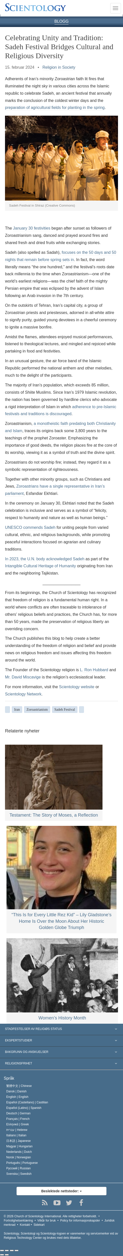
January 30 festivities (31, 228)
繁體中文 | (19, 1086)
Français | (18, 1119)
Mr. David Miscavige (23, 677)
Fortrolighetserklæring (18, 1220)
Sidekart (39, 1225)
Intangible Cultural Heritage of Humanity (40, 566)
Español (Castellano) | (27, 1102)
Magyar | (19, 1146)
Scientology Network (23, 694)
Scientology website (76, 687)
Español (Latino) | (24, 1108)
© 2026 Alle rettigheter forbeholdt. (50, 1216)
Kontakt (25, 1225)
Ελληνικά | (17, 1124)
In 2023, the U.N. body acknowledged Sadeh (44, 559)
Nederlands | (19, 1152)
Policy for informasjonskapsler (80, 1220)
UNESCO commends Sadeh (30, 527)
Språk (9, 1078)
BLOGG (61, 21)
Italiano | (16, 1135)
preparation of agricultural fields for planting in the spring (54, 107)
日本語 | (18, 1141)
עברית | (16, 1130)
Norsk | (18, 1157)
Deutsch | (18, 1113)
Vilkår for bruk (46, 1220)
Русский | (18, 1168)
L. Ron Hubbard (94, 670)
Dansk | (16, 1091)
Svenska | (19, 1174)
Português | (22, 1163)
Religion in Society (59, 67)
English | (17, 1097)
